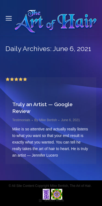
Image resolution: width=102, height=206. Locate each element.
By (45, 120)
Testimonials (21, 120)
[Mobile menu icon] (8, 18)
